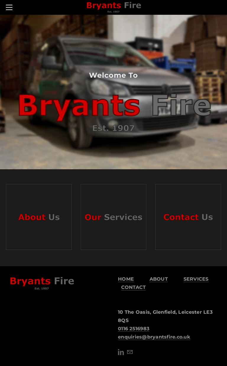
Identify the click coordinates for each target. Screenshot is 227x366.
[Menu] (10, 7)
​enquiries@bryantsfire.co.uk (154, 337)
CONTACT (133, 287)
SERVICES (196, 279)
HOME (126, 279)
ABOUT (159, 279)
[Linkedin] (121, 352)
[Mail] (130, 352)
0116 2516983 (133, 328)
